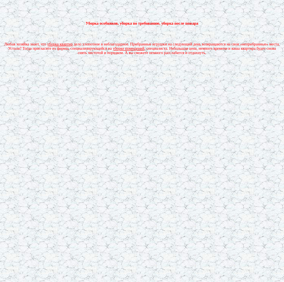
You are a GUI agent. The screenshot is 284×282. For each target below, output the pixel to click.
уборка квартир (60, 44)
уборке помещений (128, 48)
